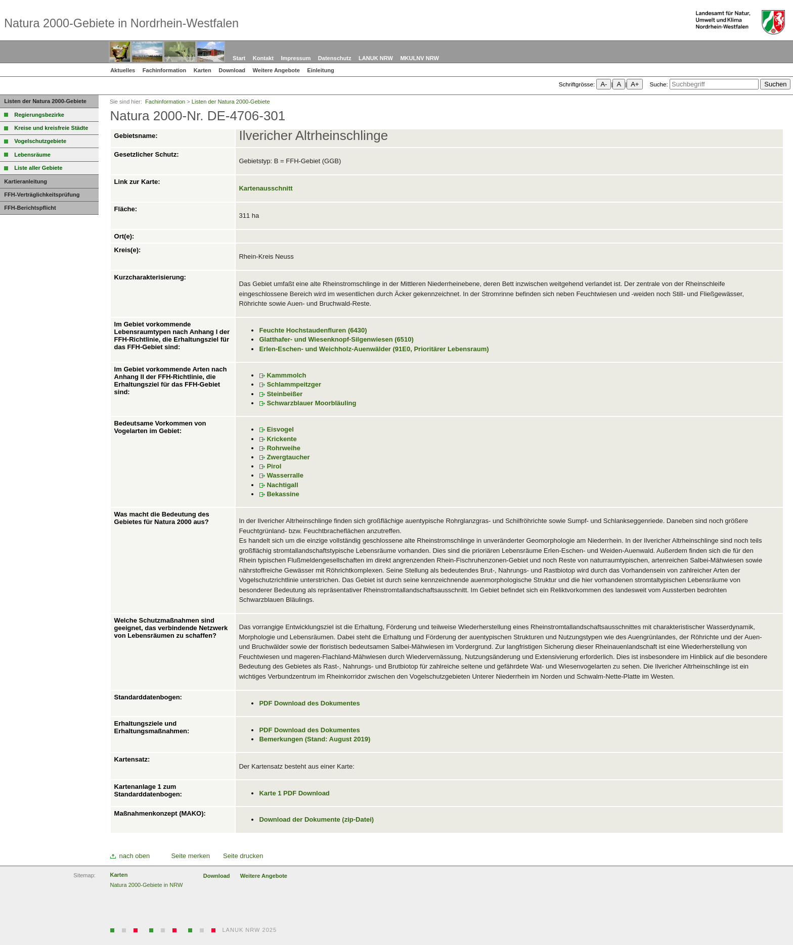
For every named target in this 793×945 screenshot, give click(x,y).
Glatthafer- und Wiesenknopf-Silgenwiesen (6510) (336, 339)
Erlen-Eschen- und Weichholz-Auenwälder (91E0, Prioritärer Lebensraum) (374, 349)
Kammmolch (286, 375)
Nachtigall (282, 485)
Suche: (658, 84)
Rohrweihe (283, 448)
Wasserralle (285, 475)
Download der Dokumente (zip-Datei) (316, 819)
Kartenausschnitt (265, 188)
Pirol (274, 466)
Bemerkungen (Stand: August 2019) (314, 739)
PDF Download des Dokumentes (309, 703)
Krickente (281, 439)
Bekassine (283, 494)
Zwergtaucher (288, 457)
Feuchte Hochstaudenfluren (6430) (313, 330)
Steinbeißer (284, 394)
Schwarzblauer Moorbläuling (311, 403)
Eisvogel (280, 429)
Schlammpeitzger (294, 384)
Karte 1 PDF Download (294, 793)
